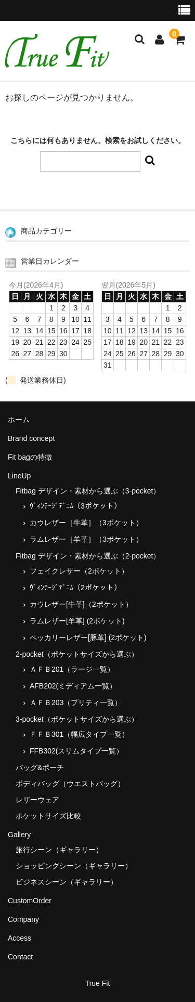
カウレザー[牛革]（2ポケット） (81, 604)
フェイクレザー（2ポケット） (79, 571)
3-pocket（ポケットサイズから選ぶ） (77, 719)
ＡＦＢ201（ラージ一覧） (72, 669)
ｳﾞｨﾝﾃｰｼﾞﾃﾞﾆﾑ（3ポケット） (75, 506)
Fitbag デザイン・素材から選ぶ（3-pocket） (88, 491)
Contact (20, 957)
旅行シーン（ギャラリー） (59, 849)
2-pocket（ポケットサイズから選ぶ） (77, 654)
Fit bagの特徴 (30, 457)
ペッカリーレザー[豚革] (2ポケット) (88, 637)
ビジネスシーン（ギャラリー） (67, 882)
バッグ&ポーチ (40, 767)
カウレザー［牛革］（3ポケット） (86, 522)
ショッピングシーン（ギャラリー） (74, 866)
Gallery (19, 834)
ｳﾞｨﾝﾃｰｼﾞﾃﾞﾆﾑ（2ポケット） (75, 587)
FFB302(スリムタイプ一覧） (76, 751)
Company (23, 919)
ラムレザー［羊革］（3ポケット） (86, 539)
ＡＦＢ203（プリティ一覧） (76, 702)
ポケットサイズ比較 (48, 816)
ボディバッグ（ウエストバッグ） (70, 783)
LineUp (19, 476)
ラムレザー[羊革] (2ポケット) (77, 621)
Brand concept (31, 438)
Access (19, 938)
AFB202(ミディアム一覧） (73, 686)
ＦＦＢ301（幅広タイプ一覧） (79, 734)
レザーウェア (37, 800)
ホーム (19, 419)
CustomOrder (29, 900)
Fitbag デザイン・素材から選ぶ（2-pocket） (88, 556)
